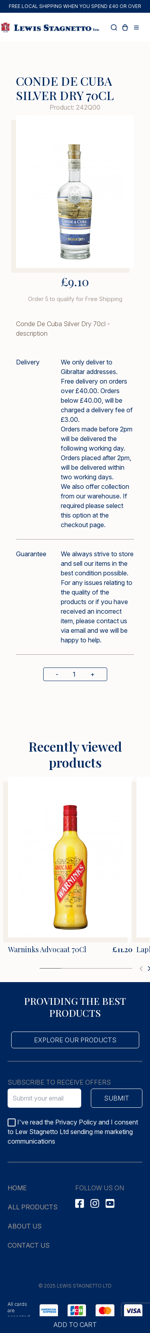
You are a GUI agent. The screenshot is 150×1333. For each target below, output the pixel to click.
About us (25, 1226)
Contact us (29, 1245)
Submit (116, 1098)
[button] (141, 969)
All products (33, 1207)
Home (17, 1188)
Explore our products (75, 1040)
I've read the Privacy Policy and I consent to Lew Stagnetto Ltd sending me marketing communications (73, 1131)
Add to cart (75, 1325)
